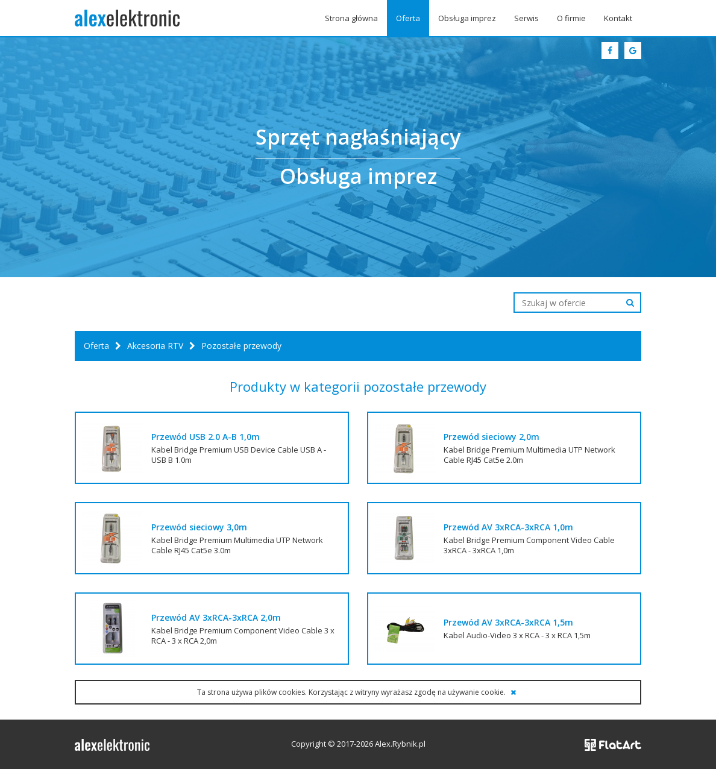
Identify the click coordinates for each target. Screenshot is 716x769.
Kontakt (618, 18)
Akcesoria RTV (155, 345)
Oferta (408, 18)
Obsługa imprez (467, 18)
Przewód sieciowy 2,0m (491, 436)
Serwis (526, 18)
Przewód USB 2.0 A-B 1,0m (205, 436)
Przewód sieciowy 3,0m (199, 527)
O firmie (571, 18)
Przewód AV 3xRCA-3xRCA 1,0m (508, 527)
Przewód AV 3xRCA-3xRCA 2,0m (216, 617)
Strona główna (351, 18)
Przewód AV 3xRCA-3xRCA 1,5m (508, 622)
